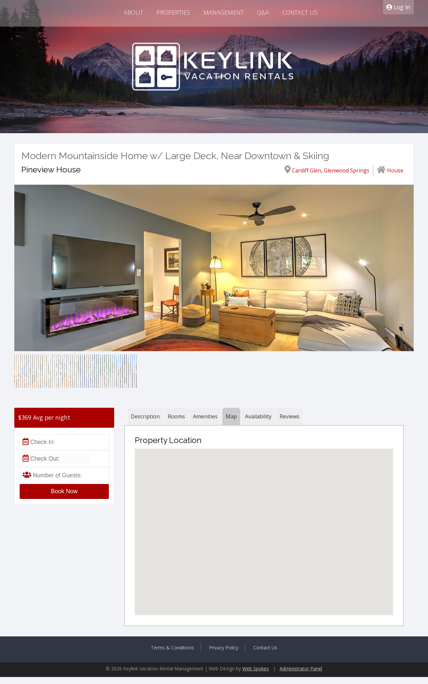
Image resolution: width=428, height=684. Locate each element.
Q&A (263, 12)
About (133, 12)
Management (223, 12)
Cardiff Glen (306, 170)
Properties (173, 12)
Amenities (205, 416)
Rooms (176, 416)
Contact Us (300, 12)
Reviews (290, 416)
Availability (258, 416)
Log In (398, 7)
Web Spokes (255, 668)
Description (145, 416)
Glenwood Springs (346, 170)
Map (231, 416)
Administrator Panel (301, 668)
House (395, 170)
